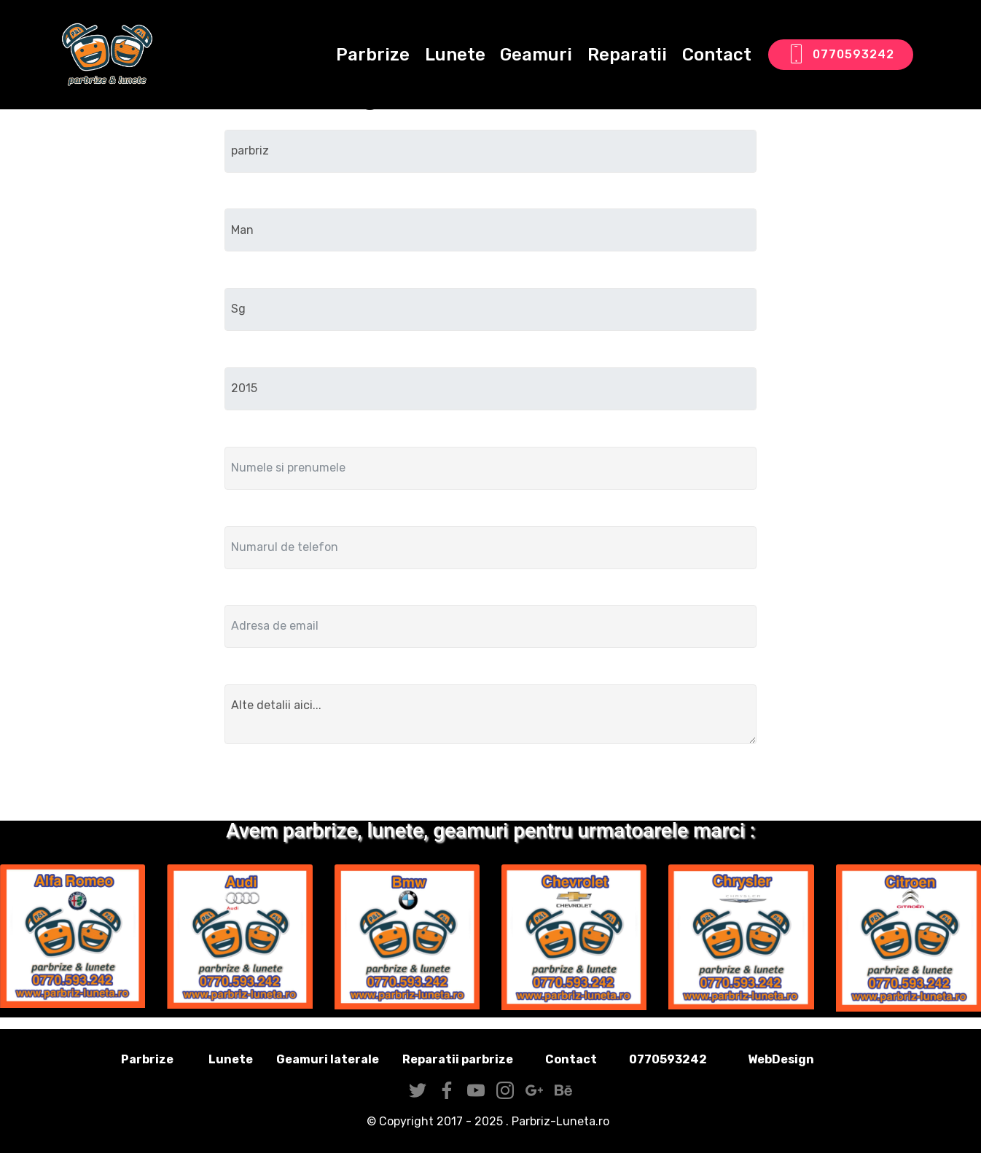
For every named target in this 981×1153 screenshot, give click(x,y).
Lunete (455, 54)
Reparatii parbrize (457, 1059)
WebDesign (804, 1059)
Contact (716, 54)
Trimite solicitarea (491, 785)
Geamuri (536, 54)
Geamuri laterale (327, 1059)
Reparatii (627, 54)
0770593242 (840, 54)
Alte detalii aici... (490, 714)
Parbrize (373, 54)
